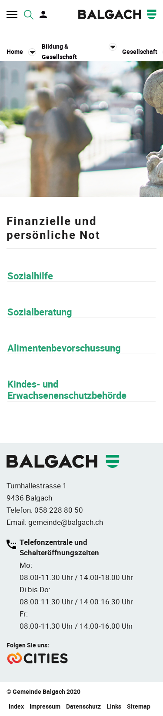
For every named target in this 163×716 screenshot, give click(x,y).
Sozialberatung (39, 311)
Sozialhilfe (30, 275)
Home (15, 51)
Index (16, 706)
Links (113, 706)
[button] (79, 51)
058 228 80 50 (58, 510)
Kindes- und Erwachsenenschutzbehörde (66, 389)
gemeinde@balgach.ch (65, 522)
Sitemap (138, 706)
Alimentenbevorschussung (64, 347)
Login (44, 15)
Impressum (45, 706)
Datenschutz (83, 706)
